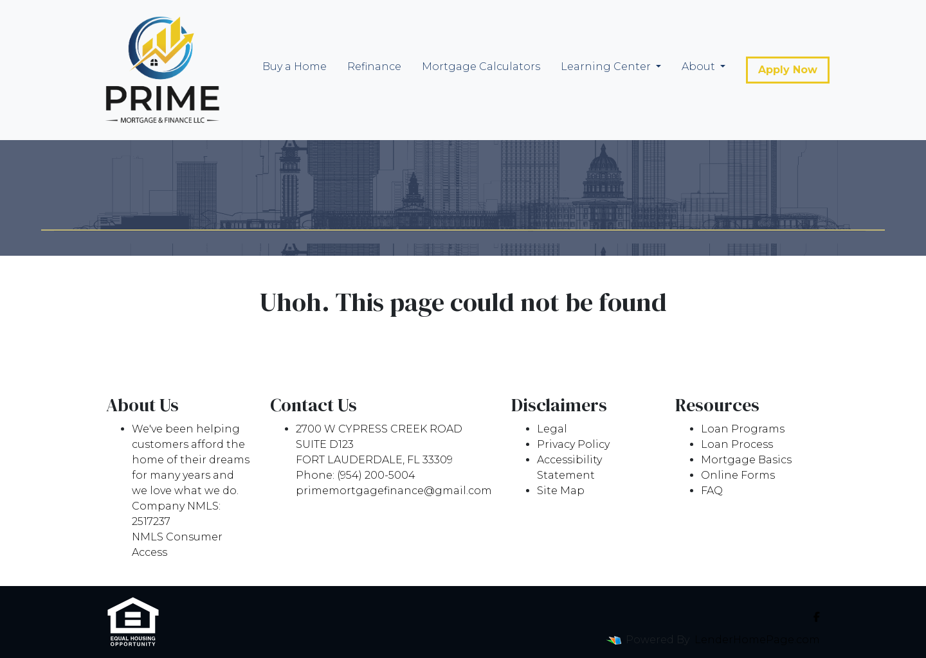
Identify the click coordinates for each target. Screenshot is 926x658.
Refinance (374, 66)
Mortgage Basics (746, 460)
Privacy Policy (573, 444)
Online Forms (738, 475)
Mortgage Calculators (481, 66)
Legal (552, 429)
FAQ (712, 491)
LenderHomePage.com (757, 640)
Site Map (561, 491)
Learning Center (607, 66)
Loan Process (737, 444)
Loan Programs (743, 429)
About (700, 66)
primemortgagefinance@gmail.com (394, 491)
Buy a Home (294, 66)
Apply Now (787, 70)
